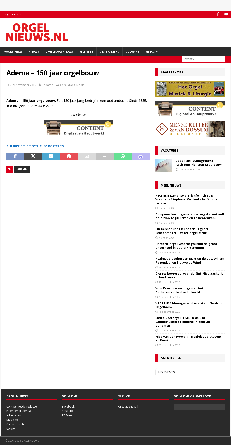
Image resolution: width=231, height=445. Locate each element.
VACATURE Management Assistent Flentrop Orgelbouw (199, 163)
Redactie (47, 85)
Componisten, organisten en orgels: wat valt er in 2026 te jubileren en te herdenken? (189, 216)
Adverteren (13, 415)
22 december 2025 (169, 282)
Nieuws (33, 51)
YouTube (68, 411)
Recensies (86, 51)
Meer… (150, 51)
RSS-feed (68, 415)
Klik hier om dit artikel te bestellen (35, 146)
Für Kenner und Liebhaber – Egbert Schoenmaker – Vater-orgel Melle (181, 231)
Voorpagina (13, 51)
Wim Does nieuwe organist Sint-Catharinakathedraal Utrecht (180, 290)
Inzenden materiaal (19, 411)
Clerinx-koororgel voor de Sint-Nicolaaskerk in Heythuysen (189, 275)
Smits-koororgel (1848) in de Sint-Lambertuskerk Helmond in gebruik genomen (182, 322)
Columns (132, 51)
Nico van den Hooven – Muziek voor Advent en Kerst (188, 338)
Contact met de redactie (21, 406)
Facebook (68, 406)
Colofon (11, 428)
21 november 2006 (24, 85)
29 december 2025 (169, 252)
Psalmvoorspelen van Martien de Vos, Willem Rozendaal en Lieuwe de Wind (189, 260)
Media (80, 85)
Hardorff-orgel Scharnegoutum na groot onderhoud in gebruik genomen (186, 246)
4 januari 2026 (166, 237)
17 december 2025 (169, 297)
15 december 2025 (189, 169)
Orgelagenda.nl (128, 406)
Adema (22, 169)
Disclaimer (13, 420)
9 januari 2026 (166, 208)
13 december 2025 (169, 330)
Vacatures (169, 150)
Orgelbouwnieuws (59, 51)
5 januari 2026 (166, 222)
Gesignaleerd (109, 51)
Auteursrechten (16, 424)
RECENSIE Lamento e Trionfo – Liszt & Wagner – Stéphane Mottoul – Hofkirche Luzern (186, 199)
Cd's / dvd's (67, 85)
